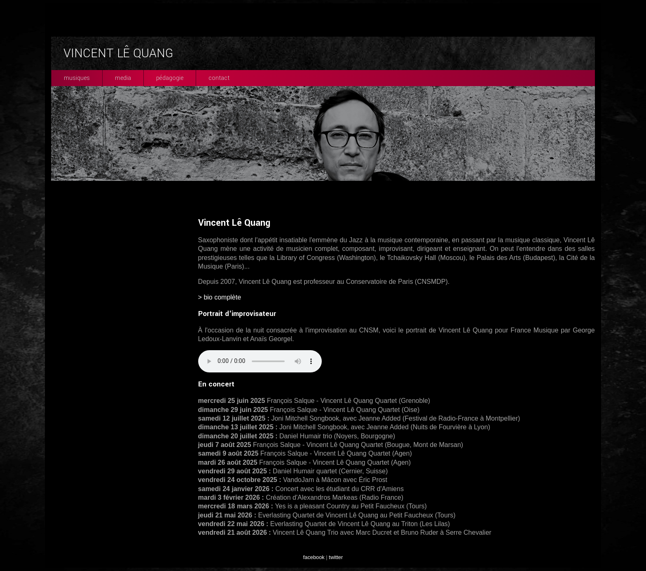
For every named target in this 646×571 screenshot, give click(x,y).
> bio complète (219, 297)
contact (218, 78)
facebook (314, 557)
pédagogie (169, 78)
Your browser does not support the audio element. (260, 361)
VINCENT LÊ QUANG (118, 53)
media (123, 78)
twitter (336, 557)
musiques (77, 78)
